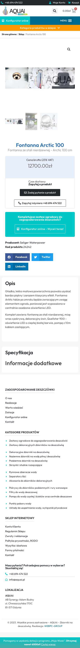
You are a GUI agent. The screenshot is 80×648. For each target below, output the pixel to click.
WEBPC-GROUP (53, 626)
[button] (55, 11)
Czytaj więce (48, 644)
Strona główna (9, 34)
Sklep (21, 34)
